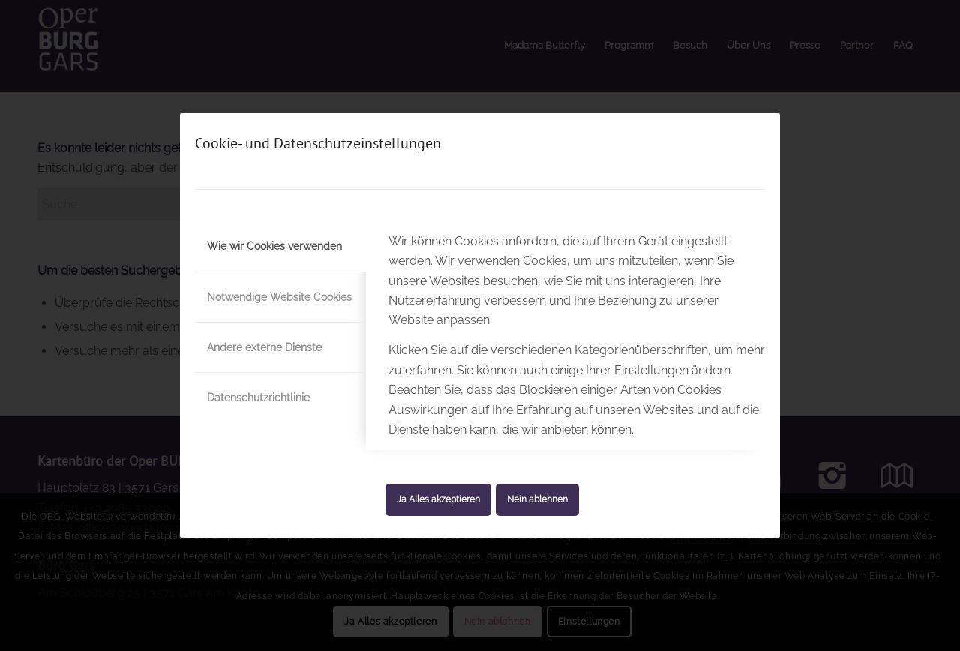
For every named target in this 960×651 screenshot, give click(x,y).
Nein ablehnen (537, 499)
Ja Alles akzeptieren (438, 499)
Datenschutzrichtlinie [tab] (258, 398)
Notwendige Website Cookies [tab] (279, 297)
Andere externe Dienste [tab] (264, 347)
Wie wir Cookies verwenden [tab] (274, 246)
